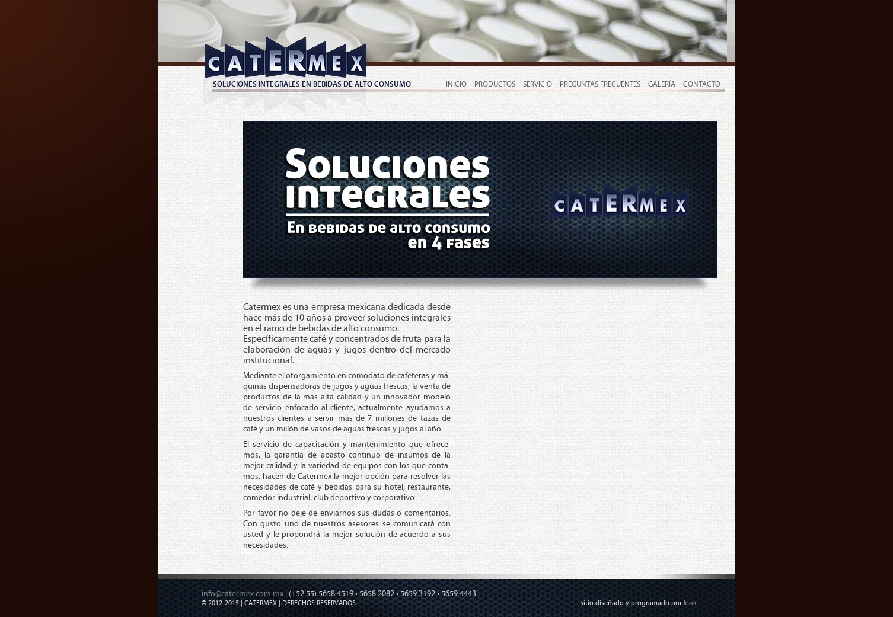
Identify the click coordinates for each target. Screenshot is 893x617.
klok (690, 603)
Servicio (537, 84)
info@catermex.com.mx (242, 594)
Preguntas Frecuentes (600, 84)
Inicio (456, 84)
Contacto (701, 84)
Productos (494, 84)
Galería (661, 84)
